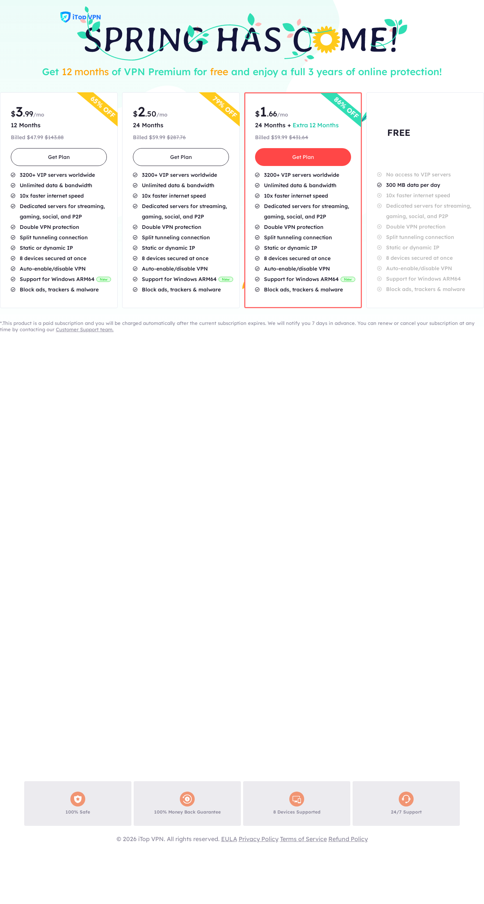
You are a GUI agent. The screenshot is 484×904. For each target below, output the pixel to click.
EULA (229, 839)
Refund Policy (348, 839)
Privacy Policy (258, 839)
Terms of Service (303, 839)
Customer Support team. (85, 329)
